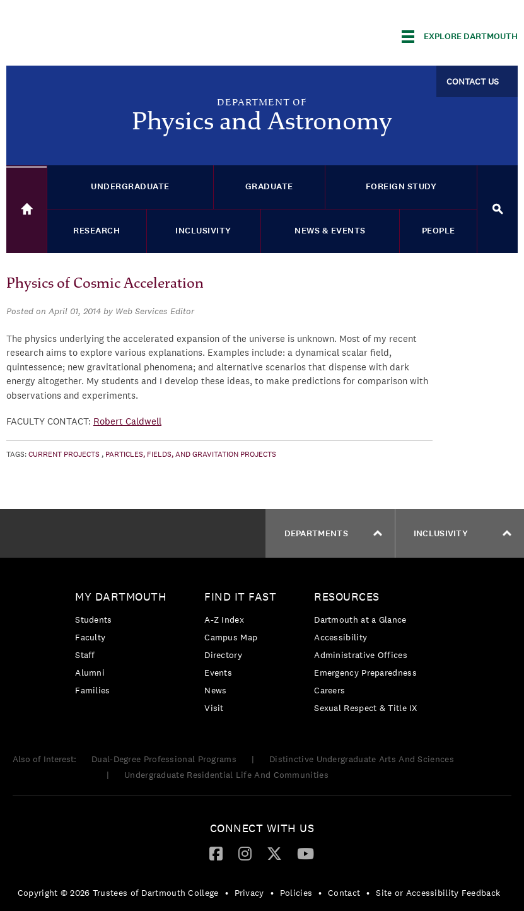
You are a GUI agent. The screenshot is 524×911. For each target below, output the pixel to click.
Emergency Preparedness (365, 672)
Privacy (249, 892)
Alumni (90, 672)
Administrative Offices (360, 655)
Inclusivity (462, 533)
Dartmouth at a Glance (360, 619)
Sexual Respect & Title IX (365, 708)
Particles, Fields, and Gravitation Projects (190, 454)
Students (93, 619)
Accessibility (340, 637)
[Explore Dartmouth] (460, 36)
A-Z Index (224, 619)
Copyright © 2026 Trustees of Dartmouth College (118, 892)
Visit (214, 708)
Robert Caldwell (127, 421)
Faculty (90, 637)
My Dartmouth (120, 596)
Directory (223, 655)
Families (92, 690)
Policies (296, 892)
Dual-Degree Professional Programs (163, 759)
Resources (347, 596)
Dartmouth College (106, 34)
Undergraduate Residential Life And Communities (226, 774)
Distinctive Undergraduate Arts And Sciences (361, 759)
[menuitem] (124, 645)
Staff (85, 655)
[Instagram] (245, 853)
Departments (333, 533)
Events (218, 672)
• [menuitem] (226, 892)
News (215, 690)
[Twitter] (274, 853)
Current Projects (64, 454)
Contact (344, 892)
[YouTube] (305, 853)
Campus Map (230, 637)
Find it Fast (240, 596)
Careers (329, 690)
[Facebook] (216, 853)
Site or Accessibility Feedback (438, 892)
